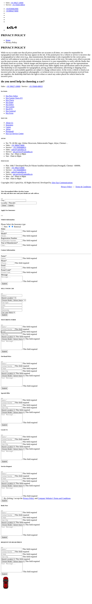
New (6, 227)
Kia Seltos (10, 105)
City (2, 200)
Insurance (9, 125)
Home (8, 40)
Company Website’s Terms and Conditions (54, 508)
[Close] (2, 198)
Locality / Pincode (8, 203)
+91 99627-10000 (17, 3)
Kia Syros (9, 113)
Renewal (17, 227)
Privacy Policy (66, 187)
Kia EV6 (9, 109)
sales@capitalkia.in (18, 150)
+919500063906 (12, 9)
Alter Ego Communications (62, 183)
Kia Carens (10, 107)
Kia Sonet (9, 102)
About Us (9, 123)
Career (8, 127)
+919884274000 (12, 11)
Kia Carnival (11, 111)
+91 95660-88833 (18, 5)
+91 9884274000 (17, 145)
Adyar (8, 129)
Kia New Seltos (12, 96)
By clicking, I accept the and (36, 508)
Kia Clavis (10, 100)
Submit (10, 205)
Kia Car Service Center (15, 134)
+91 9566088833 (19, 147)
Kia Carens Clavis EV (14, 98)
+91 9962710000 (17, 168)
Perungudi (10, 131)
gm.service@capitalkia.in (22, 152)
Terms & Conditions (83, 187)
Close (4, 205)
